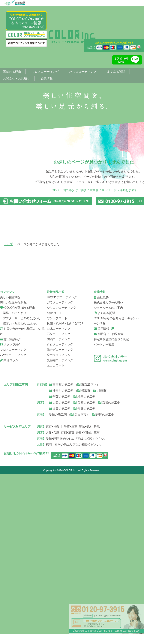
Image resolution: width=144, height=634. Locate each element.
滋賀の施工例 (59, 568)
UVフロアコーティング (24, 271)
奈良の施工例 (84, 568)
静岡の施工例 (103, 574)
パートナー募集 (104, 504)
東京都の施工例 (61, 544)
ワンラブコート (57, 478)
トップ (8, 244)
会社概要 (73, 417)
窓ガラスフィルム (58, 514)
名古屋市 (78, 574)
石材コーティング (58, 493)
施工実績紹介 (10, 499)
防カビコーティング (60, 509)
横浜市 (83, 550)
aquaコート (54, 472)
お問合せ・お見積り (16, 78)
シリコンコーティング (24, 320)
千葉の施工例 (59, 556)
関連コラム (9, 520)
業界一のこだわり (13, 472)
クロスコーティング (60, 504)
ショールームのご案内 (108, 467)
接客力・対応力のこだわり (19, 483)
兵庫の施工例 (84, 562)
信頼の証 (24, 368)
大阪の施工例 (59, 562)
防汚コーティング (58, 499)
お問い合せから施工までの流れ (73, 368)
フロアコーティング (45, 71)
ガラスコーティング (73, 271)
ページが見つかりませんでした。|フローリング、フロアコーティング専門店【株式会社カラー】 (72, 36)
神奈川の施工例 (61, 550)
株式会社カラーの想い (108, 462)
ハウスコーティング (82, 71)
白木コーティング (58, 488)
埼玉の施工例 (84, 556)
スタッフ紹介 (24, 417)
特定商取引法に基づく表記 (111, 499)
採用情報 (101, 488)
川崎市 (99, 550)
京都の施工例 (109, 562)
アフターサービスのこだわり (20, 478)
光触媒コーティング (60, 520)
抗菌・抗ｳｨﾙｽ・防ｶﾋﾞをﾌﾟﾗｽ (65, 483)
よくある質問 (116, 71)
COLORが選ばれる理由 (17, 467)
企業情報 (47, 78)
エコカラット (55, 525)
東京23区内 (87, 544)
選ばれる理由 (12, 71)
